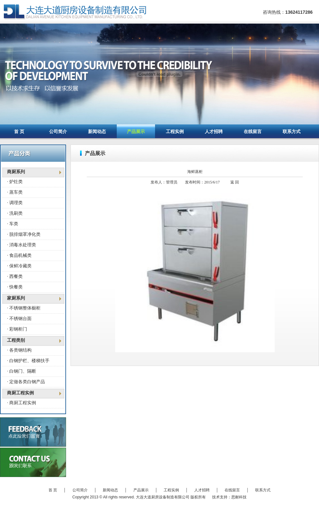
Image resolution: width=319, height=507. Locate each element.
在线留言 (253, 131)
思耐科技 (239, 497)
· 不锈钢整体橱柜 (24, 308)
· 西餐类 (15, 276)
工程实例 (175, 131)
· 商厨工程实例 (21, 402)
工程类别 (16, 340)
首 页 (19, 131)
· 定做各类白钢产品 (26, 381)
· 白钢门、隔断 (21, 371)
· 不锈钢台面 (19, 318)
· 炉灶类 (15, 181)
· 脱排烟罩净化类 (24, 234)
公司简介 (58, 131)
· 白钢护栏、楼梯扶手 (28, 360)
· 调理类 (15, 202)
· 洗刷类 (15, 213)
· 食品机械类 (19, 255)
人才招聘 (214, 131)
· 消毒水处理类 (21, 244)
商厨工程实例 (20, 393)
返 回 (234, 182)
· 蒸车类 (15, 192)
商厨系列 (16, 171)
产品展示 (136, 131)
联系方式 (291, 131)
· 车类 (12, 223)
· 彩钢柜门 (17, 329)
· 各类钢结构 (19, 350)
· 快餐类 (15, 287)
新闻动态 (97, 131)
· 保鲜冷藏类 (19, 266)
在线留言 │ (240, 490)
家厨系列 (16, 298)
